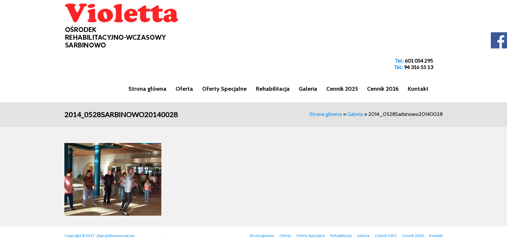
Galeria (308, 88)
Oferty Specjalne (224, 88)
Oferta (184, 88)
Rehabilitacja (273, 88)
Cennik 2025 (342, 88)
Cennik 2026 (383, 88)
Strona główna (147, 88)
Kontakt (418, 88)
